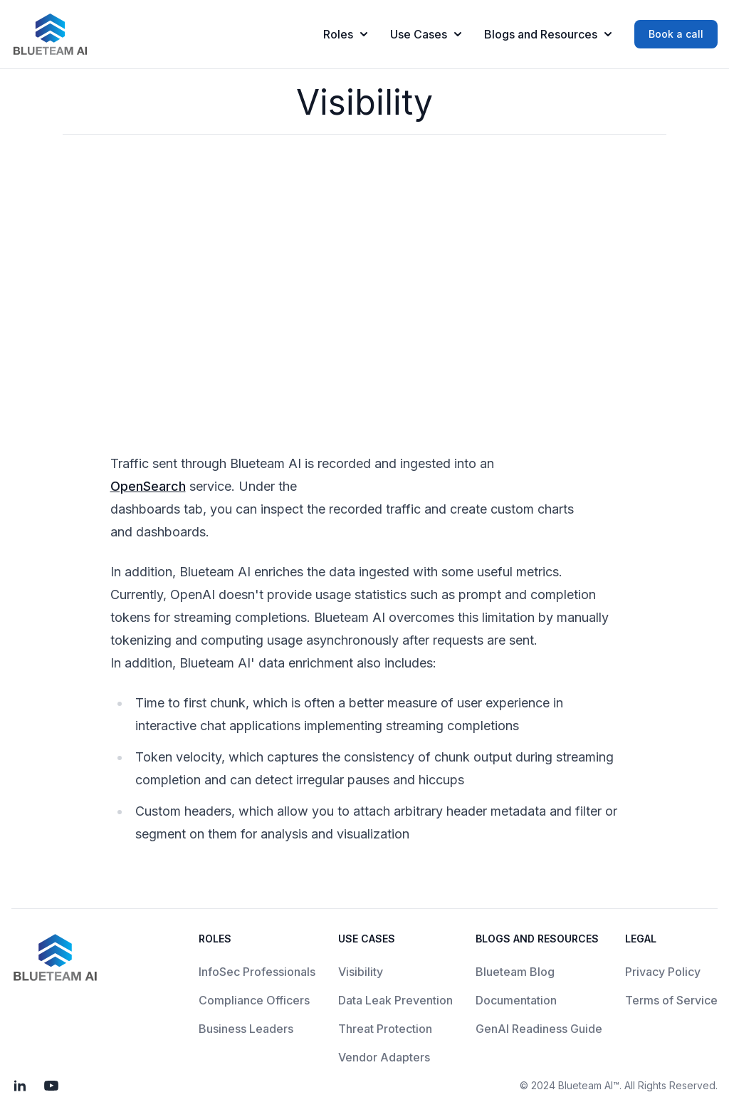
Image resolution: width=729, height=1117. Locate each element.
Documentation (516, 1000)
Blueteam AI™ (588, 1085)
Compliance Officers (254, 1000)
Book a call (676, 34)
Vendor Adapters (384, 1057)
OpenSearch (148, 486)
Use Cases (425, 34)
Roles (345, 34)
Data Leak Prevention (395, 1000)
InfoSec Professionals (257, 972)
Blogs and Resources (548, 34)
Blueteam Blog (515, 972)
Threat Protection (385, 1029)
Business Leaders (246, 1029)
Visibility (360, 972)
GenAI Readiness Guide (539, 1029)
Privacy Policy (663, 972)
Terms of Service (671, 1000)
